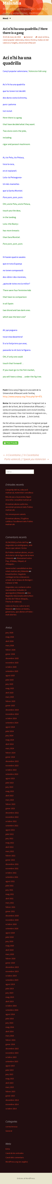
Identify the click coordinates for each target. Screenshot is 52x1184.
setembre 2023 (12, 774)
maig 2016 (10, 1027)
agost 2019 (10, 984)
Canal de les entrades (15, 1153)
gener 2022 (10, 860)
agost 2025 (10, 675)
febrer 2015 (10, 1091)
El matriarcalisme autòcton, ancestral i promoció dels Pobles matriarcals (19, 507)
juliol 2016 (10, 1018)
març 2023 (10, 800)
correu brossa (11, 1126)
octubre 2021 (11, 873)
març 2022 (10, 851)
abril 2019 (9, 1001)
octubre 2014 (11, 1108)
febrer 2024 (10, 752)
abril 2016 (9, 1031)
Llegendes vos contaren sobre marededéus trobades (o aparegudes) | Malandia (18, 590)
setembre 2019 (12, 980)
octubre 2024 (11, 718)
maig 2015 (10, 1078)
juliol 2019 (10, 988)
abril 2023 (9, 795)
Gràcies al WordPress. (26, 1178)
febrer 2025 (10, 701)
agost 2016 (10, 1014)
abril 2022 (9, 847)
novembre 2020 (12, 920)
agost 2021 (10, 881)
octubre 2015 (11, 1057)
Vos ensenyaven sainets (16, 514)
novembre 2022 (12, 817)
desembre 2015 (12, 1048)
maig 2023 (10, 791)
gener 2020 (10, 963)
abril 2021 (9, 898)
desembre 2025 (12, 658)
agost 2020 (10, 933)
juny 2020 (9, 941)
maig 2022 (10, 842)
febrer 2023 (10, 804)
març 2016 (10, 1035)
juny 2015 (9, 1074)
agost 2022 (10, 830)
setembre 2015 (12, 1061)
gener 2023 (10, 808)
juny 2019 (9, 993)
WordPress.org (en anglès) (17, 1161)
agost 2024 (10, 727)
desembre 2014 (12, 1100)
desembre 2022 (12, 812)
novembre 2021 (12, 868)
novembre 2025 (12, 662)
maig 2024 (10, 740)
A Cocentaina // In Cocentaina (21, 455)
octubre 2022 (11, 821)
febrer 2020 (10, 958)
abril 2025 (9, 692)
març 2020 (10, 954)
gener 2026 (10, 654)
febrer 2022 (10, 855)
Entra (8, 1149)
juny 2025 (9, 684)
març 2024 (10, 748)
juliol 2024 (10, 731)
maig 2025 (10, 688)
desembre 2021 (12, 864)
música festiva (31, 40)
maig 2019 (10, 997)
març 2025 (10, 697)
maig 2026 (10, 637)
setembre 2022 (12, 825)
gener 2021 (10, 911)
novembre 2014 (12, 1104)
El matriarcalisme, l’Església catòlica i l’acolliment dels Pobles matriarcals (19, 521)
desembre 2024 (12, 710)
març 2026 (10, 645)
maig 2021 (10, 894)
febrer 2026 (10, 650)
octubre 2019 (11, 975)
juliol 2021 (10, 885)
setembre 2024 (12, 722)
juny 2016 (9, 1023)
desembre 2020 (12, 915)
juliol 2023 (10, 782)
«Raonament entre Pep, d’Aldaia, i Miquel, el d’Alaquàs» (19, 561)
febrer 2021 (10, 907)
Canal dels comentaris (15, 1157)
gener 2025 (10, 705)
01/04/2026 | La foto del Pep (17, 542)
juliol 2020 (10, 937)
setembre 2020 (12, 928)
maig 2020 (10, 945)
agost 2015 (10, 1065)
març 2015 (10, 1087)
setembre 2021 (12, 877)
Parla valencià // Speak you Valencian (26, 459)
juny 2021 (9, 890)
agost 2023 (10, 778)
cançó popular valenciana (13, 40)
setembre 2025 (12, 671)
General (29, 37)
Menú (5, 18)
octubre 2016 (11, 1005)
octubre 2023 (11, 770)
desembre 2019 (12, 967)
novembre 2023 (12, 765)
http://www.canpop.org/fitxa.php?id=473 (22, 396)
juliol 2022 (10, 834)
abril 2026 (9, 641)
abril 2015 (9, 1083)
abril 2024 (9, 744)
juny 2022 (9, 838)
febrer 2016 (10, 1040)
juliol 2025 (10, 680)
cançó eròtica (43, 37)
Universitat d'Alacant (27, 43)
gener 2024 (10, 757)
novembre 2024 (12, 714)
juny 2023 (9, 787)
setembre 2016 (12, 1010)
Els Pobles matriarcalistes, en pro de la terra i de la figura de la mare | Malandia (20, 555)
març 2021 (10, 903)
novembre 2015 (12, 1053)
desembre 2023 (12, 761)
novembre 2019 (12, 971)
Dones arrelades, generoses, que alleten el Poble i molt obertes (19, 612)
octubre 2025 (11, 667)
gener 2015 (10, 1095)
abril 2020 (9, 950)
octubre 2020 (11, 924)
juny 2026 (9, 632)
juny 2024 (9, 735)
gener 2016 (10, 1044)
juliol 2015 (10, 1070)
